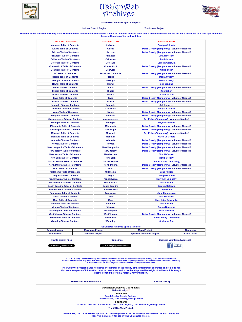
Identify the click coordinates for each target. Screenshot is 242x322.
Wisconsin (110, 217)
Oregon (110, 175)
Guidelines (117, 240)
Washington (110, 210)
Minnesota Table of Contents (65, 126)
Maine (110, 112)
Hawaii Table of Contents (65, 84)
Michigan (110, 122)
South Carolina (110, 186)
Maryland (110, 115)
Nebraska (110, 140)
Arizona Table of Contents (65, 52)
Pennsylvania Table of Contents (65, 179)
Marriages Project (93, 230)
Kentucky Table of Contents (65, 105)
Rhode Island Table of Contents (65, 182)
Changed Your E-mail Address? (175, 240)
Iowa (110, 98)
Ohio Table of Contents (65, 168)
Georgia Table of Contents (65, 80)
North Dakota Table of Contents (65, 165)
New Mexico (110, 154)
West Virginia (110, 214)
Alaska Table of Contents (65, 48)
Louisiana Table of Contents (65, 108)
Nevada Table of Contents (65, 143)
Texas (111, 196)
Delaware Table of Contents (65, 70)
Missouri (110, 133)
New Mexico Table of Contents (65, 154)
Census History (162, 281)
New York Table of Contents (65, 158)
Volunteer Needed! (181, 48)
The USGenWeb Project (121, 308)
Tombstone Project (154, 28)
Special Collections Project (145, 233)
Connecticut (110, 66)
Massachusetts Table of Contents (65, 119)
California (111, 59)
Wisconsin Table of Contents (65, 217)
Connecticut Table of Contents (65, 66)
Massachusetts (110, 119)
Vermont (110, 203)
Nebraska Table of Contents (65, 140)
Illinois (110, 91)
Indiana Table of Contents (65, 94)
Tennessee (110, 193)
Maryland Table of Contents (65, 115)
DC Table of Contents (65, 73)
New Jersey (111, 151)
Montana (110, 136)
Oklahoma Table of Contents (65, 172)
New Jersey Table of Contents (65, 151)
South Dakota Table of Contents (65, 189)
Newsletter (190, 230)
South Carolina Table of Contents (65, 186)
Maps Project (145, 230)
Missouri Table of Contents (65, 133)
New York (110, 158)
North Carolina (110, 161)
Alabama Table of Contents (65, 45)
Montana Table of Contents (65, 136)
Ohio (110, 168)
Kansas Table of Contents (65, 101)
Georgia (110, 80)
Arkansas (110, 55)
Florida (110, 77)
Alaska (110, 48)
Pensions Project (93, 233)
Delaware (110, 70)
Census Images (55, 230)
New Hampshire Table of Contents (65, 147)
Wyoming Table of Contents (65, 221)
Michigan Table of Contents (65, 122)
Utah (110, 200)
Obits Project (55, 233)
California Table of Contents (65, 59)
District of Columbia (110, 73)
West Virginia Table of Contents (65, 214)
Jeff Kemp (166, 105)
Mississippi (110, 129)
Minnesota (110, 126)
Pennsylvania (110, 179)
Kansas (110, 101)
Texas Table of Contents (65, 196)
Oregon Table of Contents (65, 175)
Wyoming (110, 221)
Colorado (110, 63)
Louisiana (110, 108)
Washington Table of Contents (65, 210)
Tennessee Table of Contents (65, 193)
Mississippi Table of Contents (65, 129)
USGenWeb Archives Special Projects (121, 22)
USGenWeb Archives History (86, 281)
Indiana (110, 94)
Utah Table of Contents (65, 200)
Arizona (111, 52)
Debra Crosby (121, 290)
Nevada (110, 143)
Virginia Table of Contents (65, 207)
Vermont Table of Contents (65, 203)
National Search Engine (94, 28)
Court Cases (190, 233)
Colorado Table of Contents (65, 63)
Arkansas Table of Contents (65, 55)
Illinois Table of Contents (65, 91)
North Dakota (110, 165)
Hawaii (110, 84)
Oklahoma (110, 172)
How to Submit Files (61, 240)
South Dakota (111, 189)
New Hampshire (110, 147)
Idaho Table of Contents (65, 87)
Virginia (110, 207)
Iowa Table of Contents (65, 98)
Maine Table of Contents (65, 112)
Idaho (110, 87)
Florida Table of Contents (65, 77)
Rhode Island (110, 182)
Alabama (110, 45)
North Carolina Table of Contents (65, 161)
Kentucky (110, 105)
